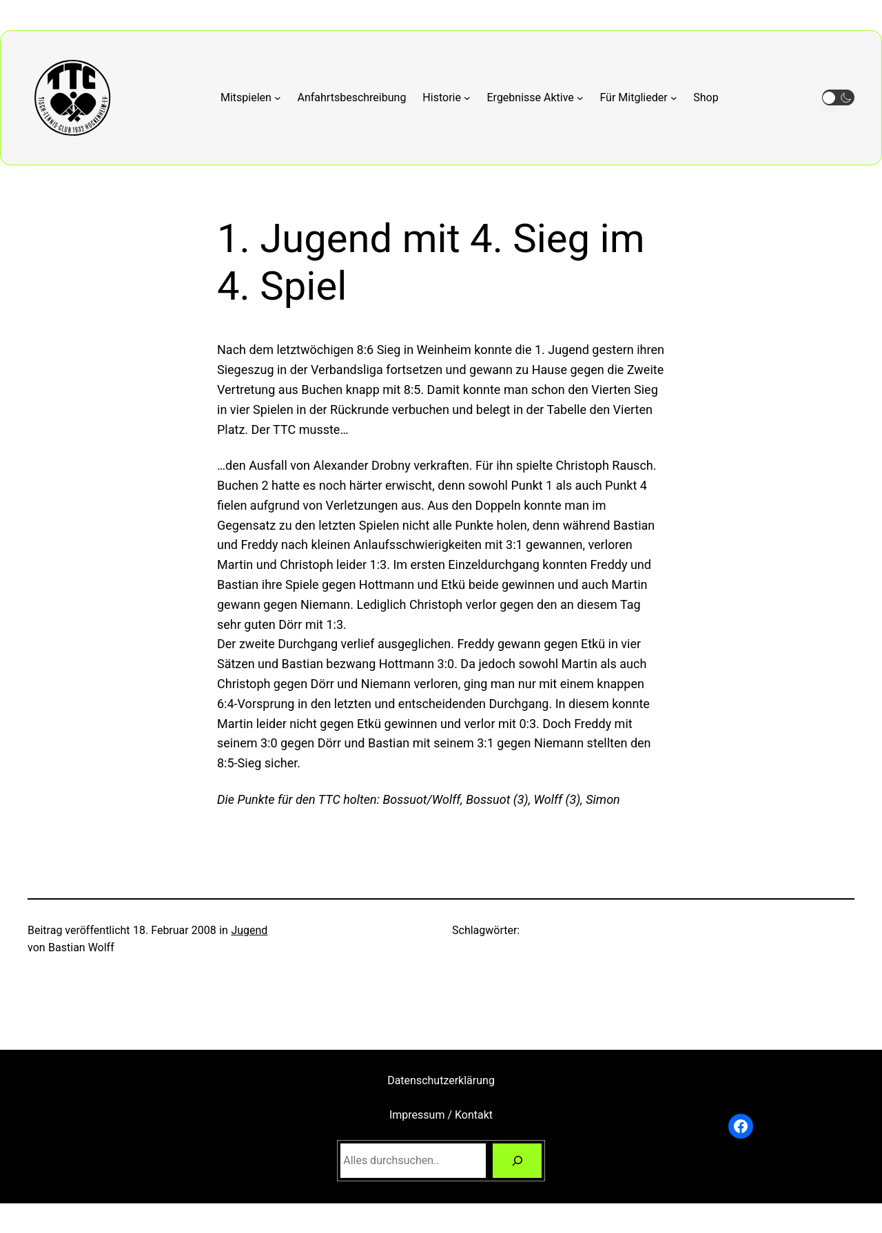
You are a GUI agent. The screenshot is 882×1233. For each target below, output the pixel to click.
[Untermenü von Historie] (446, 97)
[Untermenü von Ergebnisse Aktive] (535, 97)
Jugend (249, 930)
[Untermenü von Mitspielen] (250, 97)
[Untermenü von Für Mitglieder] (638, 97)
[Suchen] (517, 1160)
